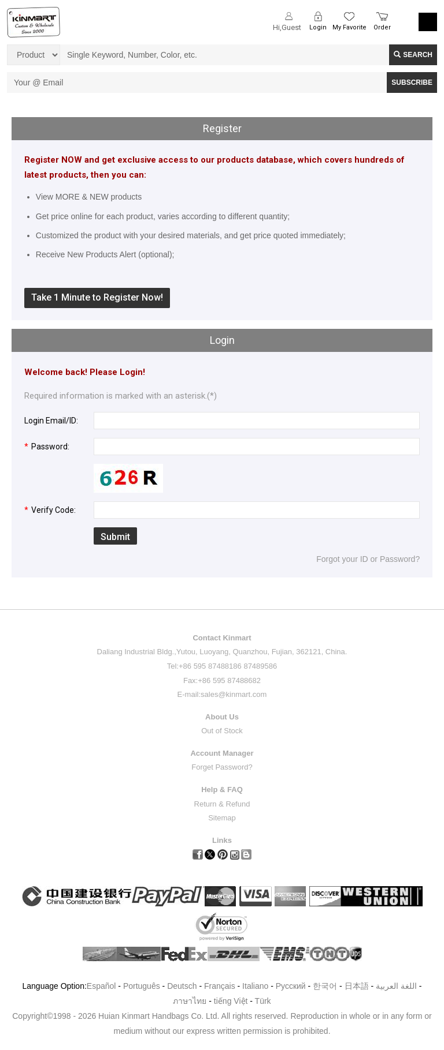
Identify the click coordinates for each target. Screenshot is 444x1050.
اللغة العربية (397, 986)
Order (382, 27)
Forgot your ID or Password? (368, 559)
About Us (222, 716)
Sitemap (222, 817)
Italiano (255, 986)
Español (101, 986)
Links (222, 840)
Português (141, 986)
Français (219, 986)
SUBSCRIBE (411, 82)
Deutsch (182, 986)
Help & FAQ (222, 789)
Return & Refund (222, 804)
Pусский (291, 986)
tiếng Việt (231, 1001)
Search (413, 54)
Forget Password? (222, 767)
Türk (263, 1001)
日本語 (357, 986)
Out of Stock (222, 730)
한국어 (325, 986)
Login (318, 27)
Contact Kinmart (222, 637)
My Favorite (349, 27)
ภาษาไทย (189, 1001)
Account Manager (221, 753)
